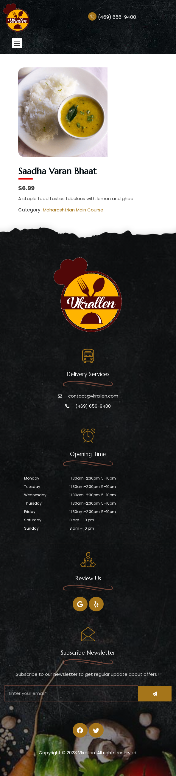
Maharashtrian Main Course (73, 210)
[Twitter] (96, 604)
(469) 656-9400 (117, 17)
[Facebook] (80, 604)
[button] (17, 43)
